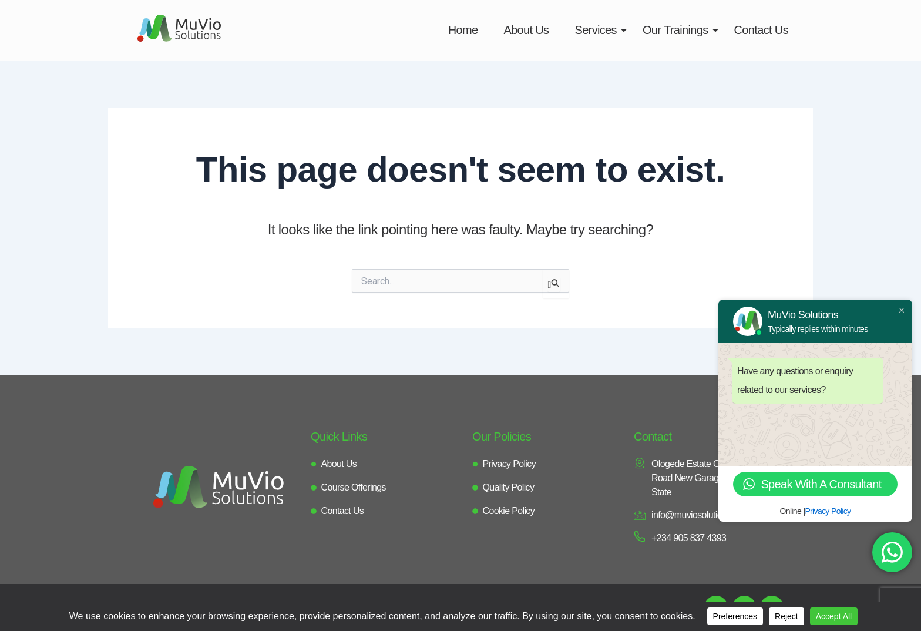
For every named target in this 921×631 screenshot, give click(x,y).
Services (599, 30)
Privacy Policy (828, 511)
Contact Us (761, 30)
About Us (526, 30)
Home (463, 30)
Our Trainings (679, 30)
